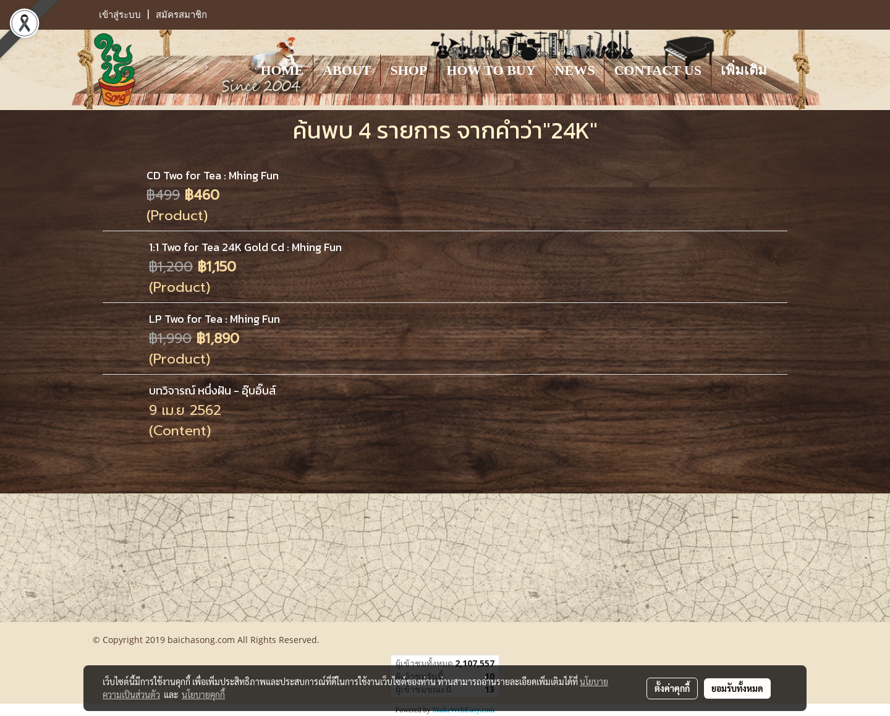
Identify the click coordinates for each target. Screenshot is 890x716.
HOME (281, 70)
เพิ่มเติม (744, 70)
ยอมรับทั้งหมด (737, 688)
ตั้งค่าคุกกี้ (672, 688)
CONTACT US (657, 70)
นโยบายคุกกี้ (203, 694)
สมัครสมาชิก (181, 15)
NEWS (575, 70)
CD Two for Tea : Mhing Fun (212, 175)
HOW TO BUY (490, 70)
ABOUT (347, 70)
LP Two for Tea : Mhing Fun (214, 318)
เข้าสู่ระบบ (120, 15)
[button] (787, 70)
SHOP (408, 70)
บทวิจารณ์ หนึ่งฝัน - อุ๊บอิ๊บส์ (212, 390)
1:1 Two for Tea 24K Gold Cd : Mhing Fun (245, 247)
